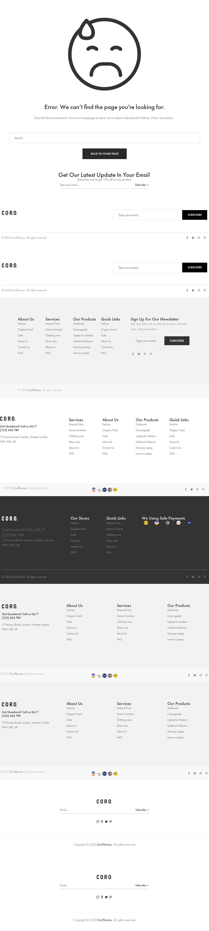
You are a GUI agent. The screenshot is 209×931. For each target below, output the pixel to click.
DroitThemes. (34, 390)
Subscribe (141, 185)
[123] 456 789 (9, 430)
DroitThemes (18, 238)
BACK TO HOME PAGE (105, 154)
